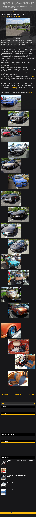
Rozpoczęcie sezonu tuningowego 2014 (12, 14)
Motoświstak (17, 512)
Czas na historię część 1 (12, 489)
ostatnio (32, 76)
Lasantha (19, 514)
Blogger (27, 512)
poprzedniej (15, 87)
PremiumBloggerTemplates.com (28, 514)
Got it (22, 9)
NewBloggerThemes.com (11, 516)
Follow (2, 409)
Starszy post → (31, 394)
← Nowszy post (4, 394)
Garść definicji (10, 482)
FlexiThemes (7, 514)
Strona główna (18, 394)
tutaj (30, 92)
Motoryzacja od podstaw (12, 467)
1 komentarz (18, 16)
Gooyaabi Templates (26, 516)
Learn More (16, 9)
